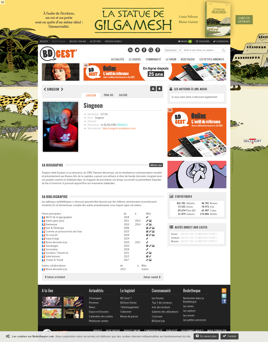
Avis (212, 206)
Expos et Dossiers (99, 311)
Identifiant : (94, 114)
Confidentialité (153, 331)
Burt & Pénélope (55, 228)
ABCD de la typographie (59, 217)
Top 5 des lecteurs (162, 302)
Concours (157, 316)
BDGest (44, 41)
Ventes (213, 214)
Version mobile (113, 41)
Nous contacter (216, 331)
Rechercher (223, 50)
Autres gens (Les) (55, 220)
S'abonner (125, 311)
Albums (190, 203)
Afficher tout (156, 165)
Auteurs (190, 214)
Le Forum (171, 59)
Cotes (213, 210)
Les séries (188, 306)
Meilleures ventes (98, 321)
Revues (214, 203)
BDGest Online (78, 41)
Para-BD (108, 95)
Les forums (158, 298)
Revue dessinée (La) (56, 242)
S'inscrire (202, 41)
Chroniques (95, 298)
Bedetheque (59, 41)
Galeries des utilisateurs (165, 311)
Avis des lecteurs (161, 307)
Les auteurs (189, 310)
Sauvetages (52, 245)
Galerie (123, 95)
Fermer (229, 336)
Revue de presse (129, 316)
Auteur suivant (152, 277)
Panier (185, 41)
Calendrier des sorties (101, 316)
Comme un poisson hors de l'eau (64, 231)
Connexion (220, 41)
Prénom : (92, 121)
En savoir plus (206, 336)
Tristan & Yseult (54, 260)
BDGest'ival (158, 321)
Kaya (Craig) (52, 238)
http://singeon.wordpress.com (119, 128)
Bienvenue (51, 224)
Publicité (171, 331)
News (92, 307)
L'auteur (91, 95)
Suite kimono (53, 256)
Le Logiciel (135, 59)
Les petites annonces (211, 59)
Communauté (153, 59)
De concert (52, 235)
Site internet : (95, 128)
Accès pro (95, 41)
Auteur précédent (55, 277)
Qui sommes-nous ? (192, 331)
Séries (189, 206)
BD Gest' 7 (126, 298)
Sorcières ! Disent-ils (57, 253)
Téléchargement (129, 307)
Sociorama (52, 249)
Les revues (189, 315)
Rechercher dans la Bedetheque (193, 300)
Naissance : (94, 124)
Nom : (91, 117)
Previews (94, 302)
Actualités (117, 59)
